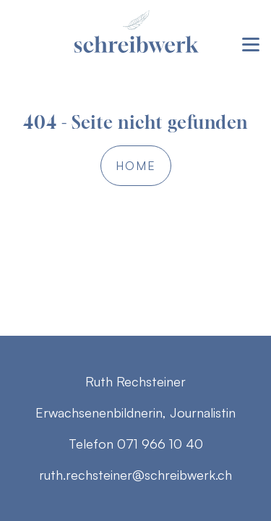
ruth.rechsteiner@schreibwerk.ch (135, 475)
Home (136, 165)
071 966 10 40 (160, 444)
